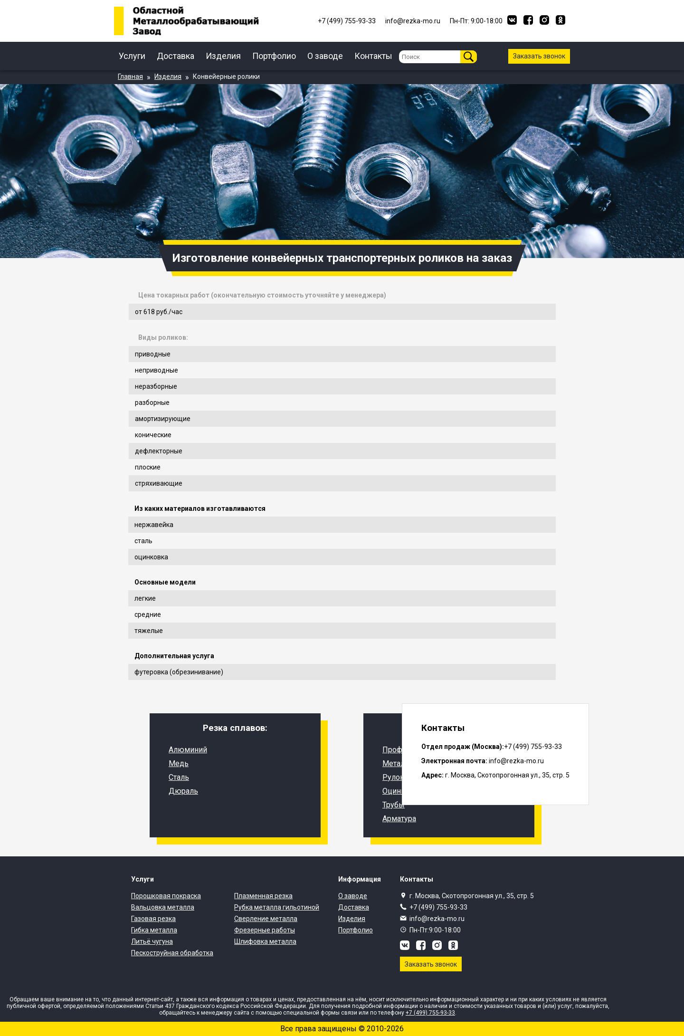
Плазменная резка (263, 896)
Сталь (179, 777)
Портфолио (274, 56)
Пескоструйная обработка (172, 953)
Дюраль (183, 791)
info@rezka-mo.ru (437, 918)
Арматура (399, 818)
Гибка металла (154, 930)
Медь (179, 763)
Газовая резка (153, 918)
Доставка (175, 56)
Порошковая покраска (166, 896)
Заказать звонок (539, 56)
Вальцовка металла (162, 907)
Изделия (223, 56)
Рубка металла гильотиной (276, 907)
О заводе (325, 56)
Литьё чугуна (152, 941)
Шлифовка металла (265, 941)
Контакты (373, 56)
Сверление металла (265, 918)
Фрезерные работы (264, 930)
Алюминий (188, 749)
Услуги (132, 56)
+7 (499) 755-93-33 (438, 907)
